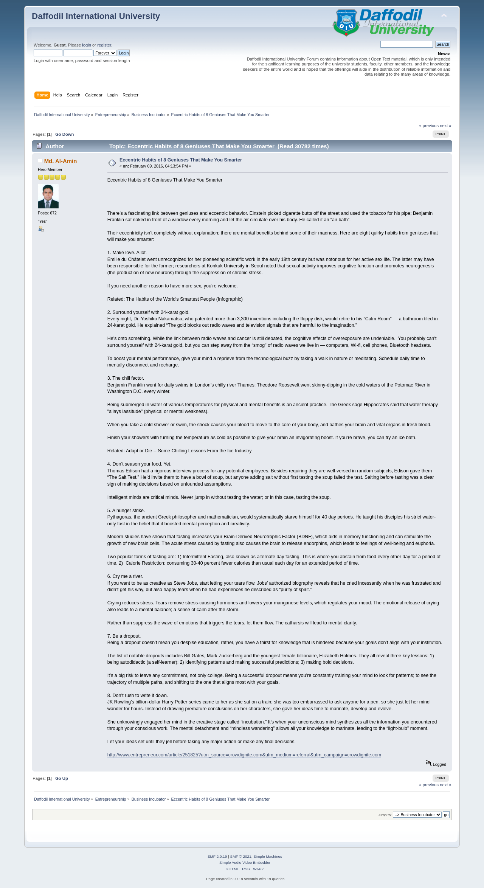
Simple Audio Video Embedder (244, 862)
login (86, 45)
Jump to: (385, 815)
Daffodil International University (96, 16)
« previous (429, 125)
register (104, 45)
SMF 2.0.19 (217, 856)
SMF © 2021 (240, 856)
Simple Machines (267, 856)
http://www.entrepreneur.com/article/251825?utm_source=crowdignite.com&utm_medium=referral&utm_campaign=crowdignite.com (244, 755)
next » (445, 125)
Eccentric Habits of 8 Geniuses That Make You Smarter (180, 160)
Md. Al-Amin (60, 161)
